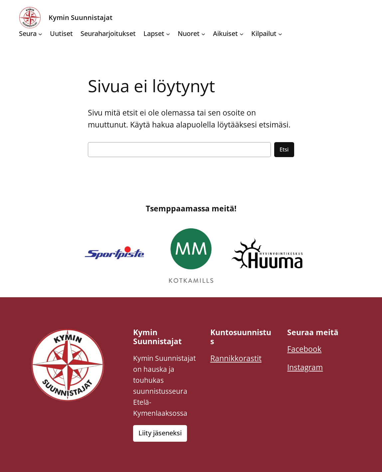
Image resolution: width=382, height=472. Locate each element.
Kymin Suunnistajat (80, 17)
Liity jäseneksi (160, 432)
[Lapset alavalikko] (168, 34)
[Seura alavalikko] (40, 34)
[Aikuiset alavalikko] (242, 34)
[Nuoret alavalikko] (203, 34)
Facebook (304, 349)
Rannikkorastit (236, 358)
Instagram (305, 367)
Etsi (284, 149)
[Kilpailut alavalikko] (280, 34)
